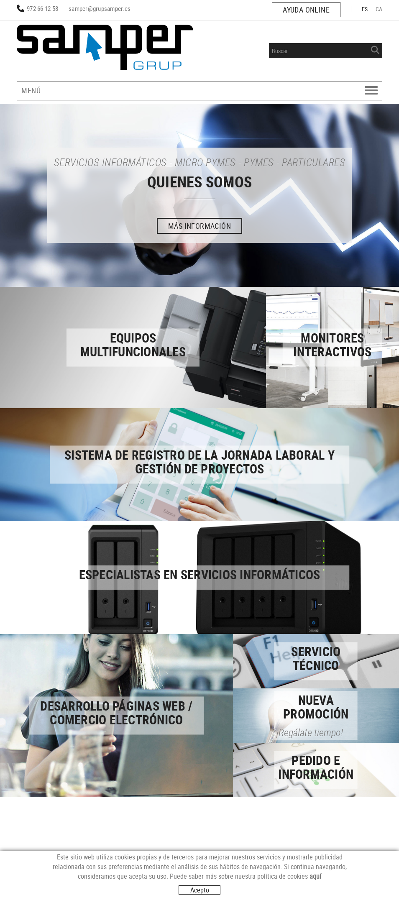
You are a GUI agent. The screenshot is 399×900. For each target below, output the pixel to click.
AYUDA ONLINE (306, 10)
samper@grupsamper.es (99, 8)
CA (379, 9)
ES (365, 9)
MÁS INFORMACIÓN (199, 226)
